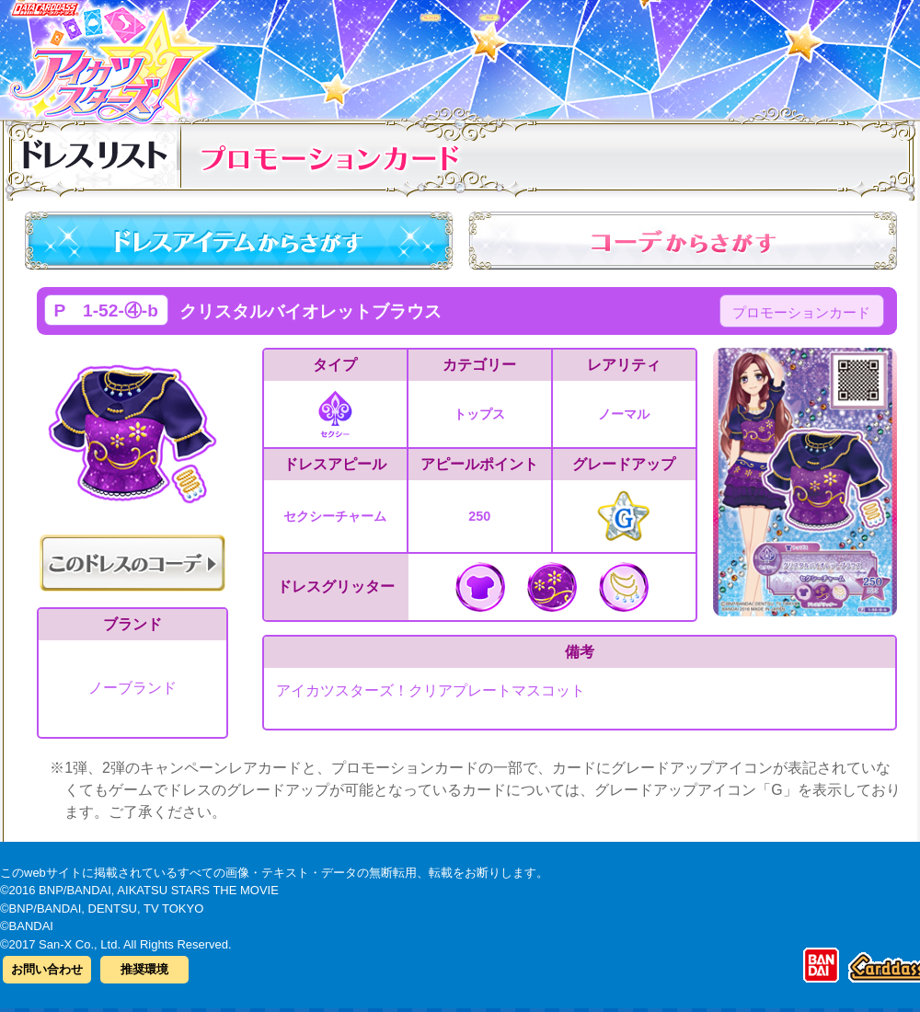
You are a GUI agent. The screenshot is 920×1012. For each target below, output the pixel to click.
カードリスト (343, 54)
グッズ (577, 54)
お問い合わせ (47, 969)
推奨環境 (144, 969)
